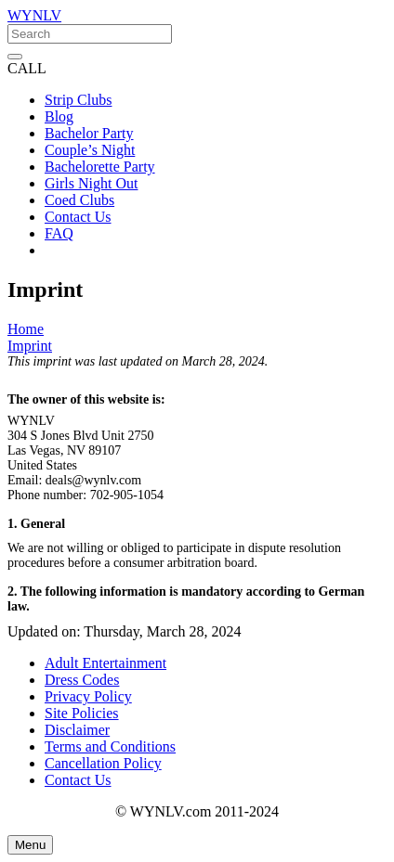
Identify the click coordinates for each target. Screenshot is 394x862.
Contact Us (78, 780)
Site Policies (82, 713)
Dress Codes (82, 680)
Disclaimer (77, 730)
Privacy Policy (88, 696)
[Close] (14, 56)
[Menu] (30, 845)
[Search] (89, 34)
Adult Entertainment (105, 663)
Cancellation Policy (103, 763)
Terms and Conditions (110, 746)
